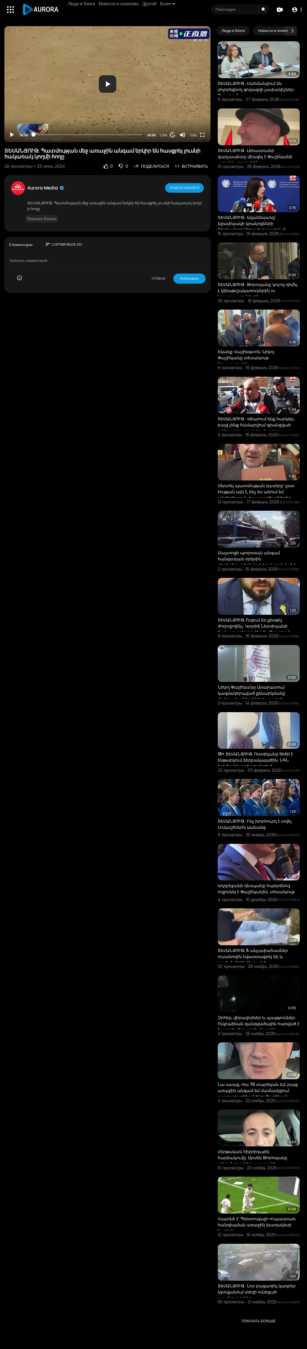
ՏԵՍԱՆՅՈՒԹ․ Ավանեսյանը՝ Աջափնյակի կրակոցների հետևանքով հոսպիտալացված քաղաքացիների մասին (252, 227)
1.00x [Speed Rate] (163, 135)
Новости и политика (119, 3)
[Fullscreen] (202, 135)
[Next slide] (292, 30)
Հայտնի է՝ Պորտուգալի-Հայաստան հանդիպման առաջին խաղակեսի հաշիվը (257, 1225)
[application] (107, 84)
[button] (296, 9)
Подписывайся (185, 187)
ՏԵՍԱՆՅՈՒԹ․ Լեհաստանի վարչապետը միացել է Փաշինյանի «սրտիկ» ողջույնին (255, 157)
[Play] (12, 135)
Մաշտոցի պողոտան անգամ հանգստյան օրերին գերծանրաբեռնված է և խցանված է (257, 559)
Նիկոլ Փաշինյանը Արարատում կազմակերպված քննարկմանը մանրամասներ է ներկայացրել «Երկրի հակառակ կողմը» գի (251, 696)
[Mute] (182, 135)
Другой (150, 3)
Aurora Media (46, 188)
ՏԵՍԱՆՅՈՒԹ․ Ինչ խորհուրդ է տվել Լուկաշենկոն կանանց (255, 824)
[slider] (87, 134)
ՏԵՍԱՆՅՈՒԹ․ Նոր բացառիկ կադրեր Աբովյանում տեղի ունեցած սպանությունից (257, 1292)
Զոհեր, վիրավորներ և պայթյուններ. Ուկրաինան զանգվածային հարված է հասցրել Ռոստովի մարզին (258, 1024)
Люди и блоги (82, 3)
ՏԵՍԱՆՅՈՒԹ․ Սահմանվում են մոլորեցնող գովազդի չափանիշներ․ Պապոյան (256, 90)
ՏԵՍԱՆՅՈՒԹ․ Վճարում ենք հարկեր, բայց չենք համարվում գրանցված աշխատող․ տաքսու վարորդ (256, 425)
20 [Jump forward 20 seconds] (173, 134)
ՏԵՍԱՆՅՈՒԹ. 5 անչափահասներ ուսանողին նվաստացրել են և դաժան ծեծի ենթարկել (253, 957)
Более (168, 3)
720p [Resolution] (193, 135)
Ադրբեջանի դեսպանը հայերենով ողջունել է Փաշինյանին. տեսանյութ (256, 889)
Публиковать (189, 278)
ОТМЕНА (158, 278)
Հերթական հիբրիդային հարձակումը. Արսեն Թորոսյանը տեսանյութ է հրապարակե (252, 1158)
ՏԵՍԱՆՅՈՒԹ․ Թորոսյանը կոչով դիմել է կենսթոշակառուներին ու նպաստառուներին (257, 291)
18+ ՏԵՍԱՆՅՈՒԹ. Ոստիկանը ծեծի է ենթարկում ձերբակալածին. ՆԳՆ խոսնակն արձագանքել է (255, 760)
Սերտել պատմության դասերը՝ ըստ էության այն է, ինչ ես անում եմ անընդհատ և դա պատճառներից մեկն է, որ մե (256, 495)
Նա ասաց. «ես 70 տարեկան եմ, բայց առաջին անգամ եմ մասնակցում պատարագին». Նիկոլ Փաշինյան (258, 1091)
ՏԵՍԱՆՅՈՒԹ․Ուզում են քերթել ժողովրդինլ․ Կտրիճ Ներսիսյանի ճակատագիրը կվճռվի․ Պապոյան (254, 626)
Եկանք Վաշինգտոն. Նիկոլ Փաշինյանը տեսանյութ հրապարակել (246, 358)
